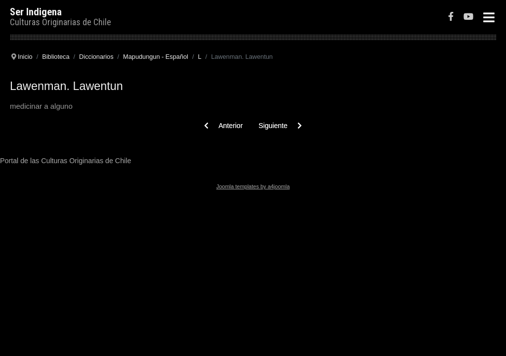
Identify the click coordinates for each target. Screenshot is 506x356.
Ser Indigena (36, 12)
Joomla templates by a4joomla (253, 186)
